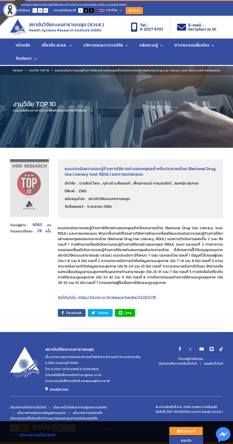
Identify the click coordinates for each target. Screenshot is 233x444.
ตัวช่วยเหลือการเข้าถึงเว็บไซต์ (178, 364)
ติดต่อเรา (26, 59)
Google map (56, 389)
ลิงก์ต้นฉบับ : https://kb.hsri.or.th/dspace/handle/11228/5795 (107, 297)
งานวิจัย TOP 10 (38, 70)
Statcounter (214, 359)
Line (129, 313)
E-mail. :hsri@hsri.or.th (196, 27)
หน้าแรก (18, 70)
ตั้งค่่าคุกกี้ (186, 431)
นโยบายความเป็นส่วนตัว (37, 435)
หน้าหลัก (23, 46)
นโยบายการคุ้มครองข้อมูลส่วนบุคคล (41, 413)
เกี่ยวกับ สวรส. (57, 46)
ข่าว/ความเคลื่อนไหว (194, 46)
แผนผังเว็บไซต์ (213, 364)
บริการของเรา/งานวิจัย (105, 46)
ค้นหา (135, 10)
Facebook (72, 313)
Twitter (103, 313)
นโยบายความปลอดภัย (87, 413)
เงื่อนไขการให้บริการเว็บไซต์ (28, 407)
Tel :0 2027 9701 (147, 27)
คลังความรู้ (151, 46)
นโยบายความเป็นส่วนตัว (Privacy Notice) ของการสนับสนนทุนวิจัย (54, 418)
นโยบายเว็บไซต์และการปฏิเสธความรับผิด (80, 407)
